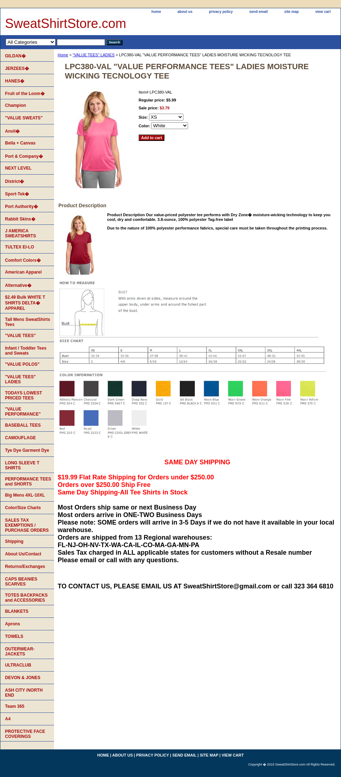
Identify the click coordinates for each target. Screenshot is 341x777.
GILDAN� (15, 55)
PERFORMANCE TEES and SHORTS (28, 482)
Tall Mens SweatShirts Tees (27, 322)
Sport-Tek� (17, 193)
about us (185, 12)
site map (291, 12)
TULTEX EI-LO (19, 247)
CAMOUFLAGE (20, 437)
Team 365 (14, 706)
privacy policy (221, 12)
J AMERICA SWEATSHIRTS (20, 233)
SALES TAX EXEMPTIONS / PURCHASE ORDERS (27, 525)
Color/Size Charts (23, 507)
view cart (323, 12)
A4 (7, 718)
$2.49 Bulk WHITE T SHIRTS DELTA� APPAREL (25, 303)
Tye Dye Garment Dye (27, 450)
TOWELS (14, 636)
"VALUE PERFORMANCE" (23, 412)
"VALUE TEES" (20, 335)
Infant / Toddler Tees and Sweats (26, 351)
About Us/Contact (23, 553)
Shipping (14, 541)
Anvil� (12, 131)
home (156, 12)
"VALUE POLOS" (22, 364)
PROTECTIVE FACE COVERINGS (25, 734)
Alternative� (18, 285)
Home (63, 55)
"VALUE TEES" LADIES (94, 55)
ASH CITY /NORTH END (24, 693)
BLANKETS (16, 611)
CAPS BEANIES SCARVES (21, 582)
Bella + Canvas (20, 143)
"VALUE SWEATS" (24, 117)
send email (258, 12)
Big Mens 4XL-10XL (25, 495)
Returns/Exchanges (25, 566)
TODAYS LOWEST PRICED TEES (23, 395)
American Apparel (23, 272)
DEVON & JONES (22, 677)
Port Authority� (21, 206)
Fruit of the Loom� (25, 93)
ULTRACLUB (18, 665)
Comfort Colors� (23, 260)
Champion (15, 105)
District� (14, 181)
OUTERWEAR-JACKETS (19, 651)
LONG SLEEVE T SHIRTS (22, 465)
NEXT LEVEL (18, 168)
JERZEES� (17, 68)
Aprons (12, 623)
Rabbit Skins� (20, 219)
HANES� (14, 81)
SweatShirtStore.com (65, 23)
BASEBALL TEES (23, 425)
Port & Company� (24, 156)
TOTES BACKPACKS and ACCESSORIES (26, 598)
